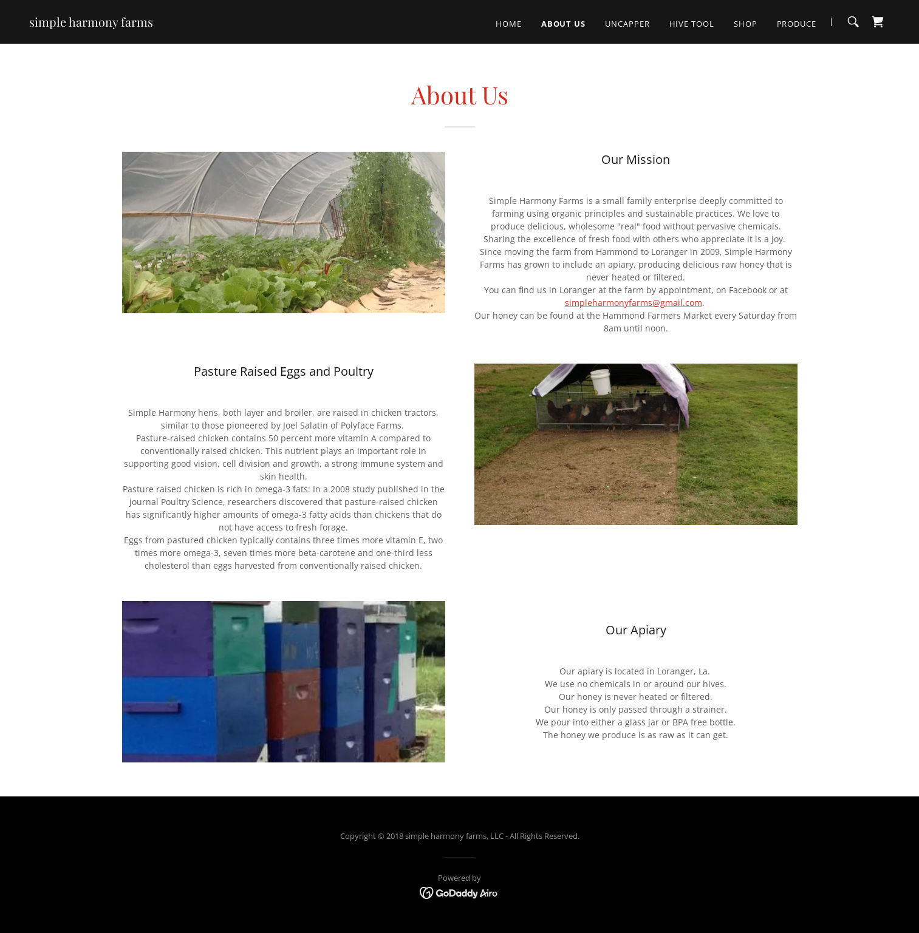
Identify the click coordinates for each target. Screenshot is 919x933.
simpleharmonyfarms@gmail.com (633, 302)
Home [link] (509, 23)
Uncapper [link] (627, 23)
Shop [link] (745, 23)
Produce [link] (796, 23)
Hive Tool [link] (691, 23)
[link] (91, 23)
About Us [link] (563, 23)
